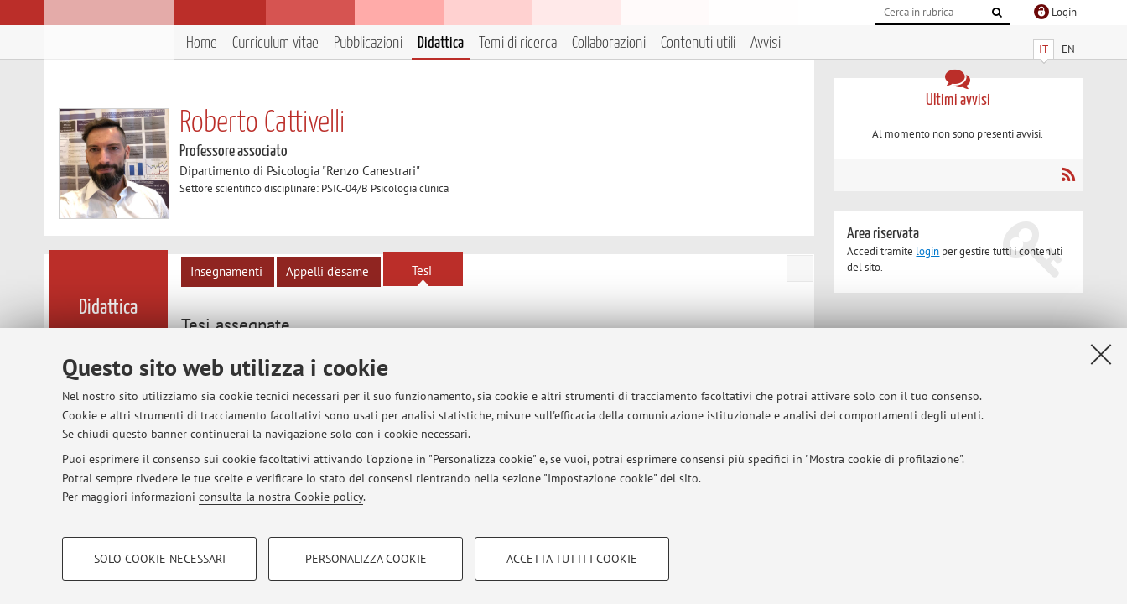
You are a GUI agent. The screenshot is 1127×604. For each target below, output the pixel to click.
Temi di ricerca (518, 43)
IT (1043, 49)
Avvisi (765, 43)
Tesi (422, 271)
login (927, 251)
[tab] (237, 325)
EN (1068, 49)
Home (201, 43)
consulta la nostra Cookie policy (281, 496)
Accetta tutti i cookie (571, 558)
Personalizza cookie (366, 558)
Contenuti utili (698, 43)
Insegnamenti (226, 271)
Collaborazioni (609, 43)
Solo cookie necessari (160, 558)
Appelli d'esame (327, 271)
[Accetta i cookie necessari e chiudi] (1101, 354)
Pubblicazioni (368, 43)
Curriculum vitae (275, 43)
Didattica (441, 43)
